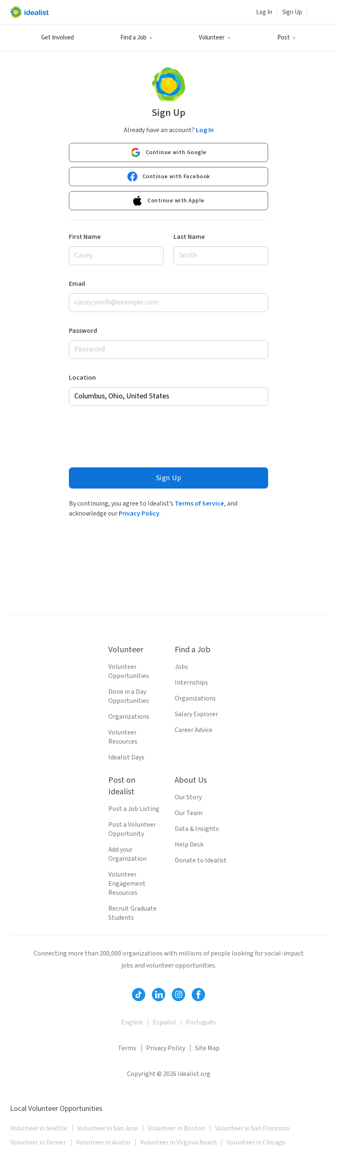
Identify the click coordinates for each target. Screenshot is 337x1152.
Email (77, 283)
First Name (85, 236)
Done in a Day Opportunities (128, 696)
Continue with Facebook (168, 176)
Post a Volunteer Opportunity (132, 829)
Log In (264, 12)
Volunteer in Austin (103, 1142)
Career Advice (193, 729)
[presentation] (132, 434)
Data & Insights (197, 828)
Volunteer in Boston (176, 1128)
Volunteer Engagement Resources (127, 883)
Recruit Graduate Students (132, 913)
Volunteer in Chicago (256, 1142)
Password (83, 330)
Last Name (189, 236)
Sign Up (292, 12)
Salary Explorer (196, 714)
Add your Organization (127, 854)
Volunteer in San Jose (107, 1128)
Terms (127, 1048)
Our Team (189, 813)
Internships (191, 682)
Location (82, 377)
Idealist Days (126, 757)
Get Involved (57, 37)
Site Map (207, 1048)
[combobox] (168, 396)
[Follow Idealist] (138, 994)
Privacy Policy (139, 513)
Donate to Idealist (201, 860)
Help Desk (189, 844)
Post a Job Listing (133, 808)
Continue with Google (169, 152)
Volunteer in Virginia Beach (178, 1142)
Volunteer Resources (122, 737)
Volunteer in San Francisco (252, 1128)
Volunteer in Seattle (38, 1128)
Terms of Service (199, 503)
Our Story (188, 797)
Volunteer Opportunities (128, 671)
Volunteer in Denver (38, 1142)
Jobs (181, 666)
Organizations (128, 716)
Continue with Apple (168, 200)
